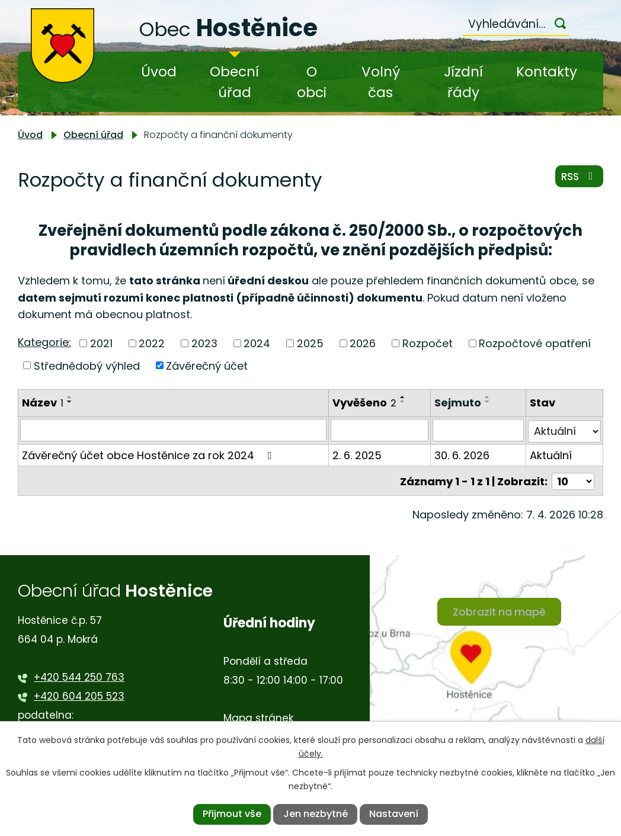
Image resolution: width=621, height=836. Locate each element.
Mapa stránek (258, 716)
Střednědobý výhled (87, 365)
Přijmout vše (232, 814)
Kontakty (546, 71)
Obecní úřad (234, 82)
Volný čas (380, 82)
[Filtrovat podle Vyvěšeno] (379, 430)
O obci (311, 82)
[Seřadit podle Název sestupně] (69, 401)
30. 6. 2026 (461, 454)
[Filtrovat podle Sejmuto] (478, 430)
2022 (152, 343)
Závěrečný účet (207, 365)
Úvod (159, 71)
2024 (257, 343)
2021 (101, 343)
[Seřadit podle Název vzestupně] (69, 397)
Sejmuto (457, 402)
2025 (310, 343)
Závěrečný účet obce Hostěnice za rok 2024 (149, 454)
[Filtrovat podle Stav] (565, 430)
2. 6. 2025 (357, 454)
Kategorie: (44, 342)
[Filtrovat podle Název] (173, 430)
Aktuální (551, 454)
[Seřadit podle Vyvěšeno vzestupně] (402, 397)
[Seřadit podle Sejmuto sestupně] (487, 401)
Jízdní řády (463, 82)
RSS (578, 178)
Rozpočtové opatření (535, 343)
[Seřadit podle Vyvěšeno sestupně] (402, 401)
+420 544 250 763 (79, 675)
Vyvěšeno (364, 402)
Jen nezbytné (315, 814)
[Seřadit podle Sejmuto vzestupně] (487, 397)
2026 (363, 343)
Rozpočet (427, 343)
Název (42, 402)
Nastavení (393, 814)
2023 (204, 343)
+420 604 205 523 (79, 694)
